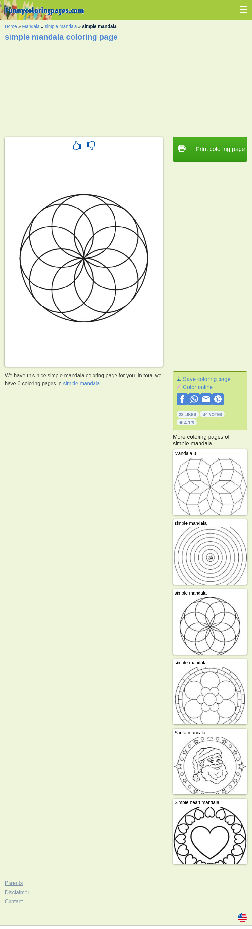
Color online (198, 387)
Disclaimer (17, 892)
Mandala (31, 26)
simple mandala (61, 26)
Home (11, 26)
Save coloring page (207, 379)
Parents (14, 883)
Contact (14, 901)
